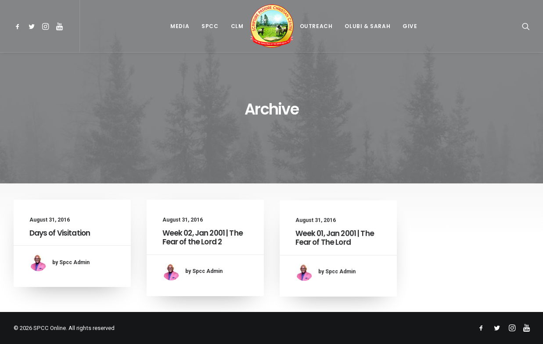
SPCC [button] (209, 26)
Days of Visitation (59, 233)
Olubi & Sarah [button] (367, 26)
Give (410, 26)
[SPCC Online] (272, 26)
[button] (19, 26)
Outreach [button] (316, 26)
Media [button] (179, 26)
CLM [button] (237, 26)
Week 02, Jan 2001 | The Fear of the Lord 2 (202, 237)
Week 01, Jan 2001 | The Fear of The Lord (334, 244)
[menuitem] (19, 26)
